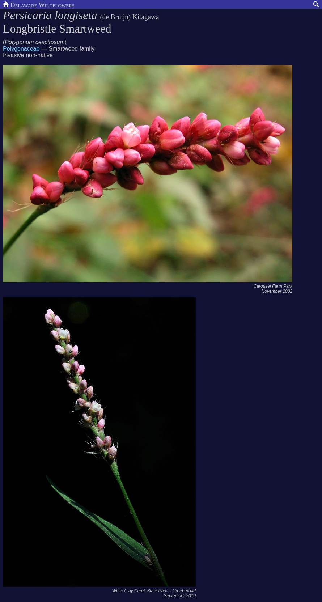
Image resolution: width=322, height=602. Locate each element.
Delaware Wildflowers (39, 4)
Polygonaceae (21, 49)
